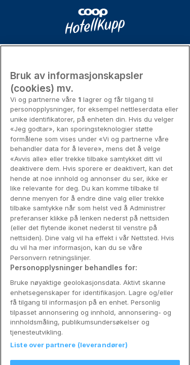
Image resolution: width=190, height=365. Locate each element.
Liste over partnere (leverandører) (69, 350)
